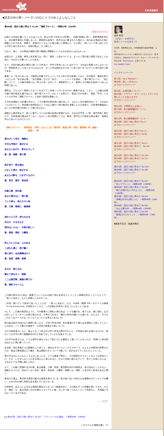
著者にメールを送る (125, 41)
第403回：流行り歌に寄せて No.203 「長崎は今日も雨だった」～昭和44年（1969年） (135, 199)
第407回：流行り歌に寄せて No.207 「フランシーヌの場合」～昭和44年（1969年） (45, 417)
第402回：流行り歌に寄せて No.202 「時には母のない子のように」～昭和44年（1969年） (134, 190)
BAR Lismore (128, 61)
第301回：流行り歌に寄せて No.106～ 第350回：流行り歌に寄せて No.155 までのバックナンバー (132, 158)
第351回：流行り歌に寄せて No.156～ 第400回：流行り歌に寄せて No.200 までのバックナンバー (132, 169)
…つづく (104, 401)
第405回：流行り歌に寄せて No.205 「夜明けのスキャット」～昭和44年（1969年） (134, 214)
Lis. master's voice (122, 64)
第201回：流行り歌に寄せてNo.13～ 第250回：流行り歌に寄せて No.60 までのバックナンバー (131, 134)
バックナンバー (123, 72)
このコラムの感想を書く (94, 425)
